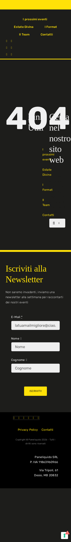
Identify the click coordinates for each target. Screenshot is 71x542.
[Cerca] (53, 223)
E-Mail (16, 317)
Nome (15, 338)
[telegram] (6, 54)
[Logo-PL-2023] (11, 13)
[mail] (11, 54)
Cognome (18, 360)
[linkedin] (11, 47)
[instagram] (11, 41)
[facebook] (6, 41)
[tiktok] (6, 47)
